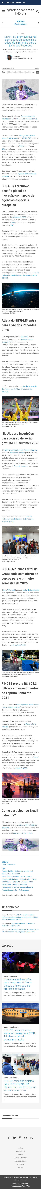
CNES (21, 146)
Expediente (20, 1167)
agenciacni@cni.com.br (22, 833)
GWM (36, 757)
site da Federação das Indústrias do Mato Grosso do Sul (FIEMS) (19, 389)
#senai (29, 876)
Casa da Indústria (21, 466)
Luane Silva (16, 56)
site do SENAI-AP (18, 645)
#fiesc (34, 879)
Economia (7, 923)
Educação (7, 929)
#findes (24, 882)
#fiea (31, 882)
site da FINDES (21, 768)
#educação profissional (24, 871)
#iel (11, 871)
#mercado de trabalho (10, 876)
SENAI (18, 2)
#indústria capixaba (9, 890)
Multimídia (20, 1164)
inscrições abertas (17, 453)
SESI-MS (24, 337)
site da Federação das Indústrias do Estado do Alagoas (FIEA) (17, 519)
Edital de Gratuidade (31, 590)
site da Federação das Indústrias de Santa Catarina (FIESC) (20, 275)
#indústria (6, 871)
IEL (24, 2)
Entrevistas (20, 1151)
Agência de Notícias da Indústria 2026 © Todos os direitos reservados (20, 1179)
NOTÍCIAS (20, 21)
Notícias (20, 1148)
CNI (7, 2)
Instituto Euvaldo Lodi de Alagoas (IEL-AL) (20, 450)
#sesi (23, 876)
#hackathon (6, 884)
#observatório (7, 887)
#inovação (16, 874)
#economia (6, 874)
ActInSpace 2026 (19, 217)
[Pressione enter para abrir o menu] (3, 11)
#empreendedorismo (10, 879)
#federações (6, 882)
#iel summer (24, 890)
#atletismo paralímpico (23, 887)
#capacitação (25, 879)
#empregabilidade (19, 884)
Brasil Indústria (20, 24)
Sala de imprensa (20, 1161)
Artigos (20, 1155)
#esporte (16, 882)
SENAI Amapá (9, 590)
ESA (4, 149)
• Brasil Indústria (8, 864)
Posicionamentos (21, 1158)
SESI (12, 2)
